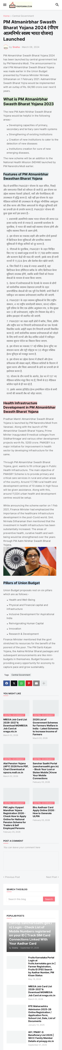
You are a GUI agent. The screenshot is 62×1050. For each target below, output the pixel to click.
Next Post (51, 877)
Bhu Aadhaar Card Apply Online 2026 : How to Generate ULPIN (44, 812)
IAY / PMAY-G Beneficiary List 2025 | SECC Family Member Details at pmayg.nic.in (41, 1036)
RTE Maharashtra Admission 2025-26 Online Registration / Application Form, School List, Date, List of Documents (41, 1013)
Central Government (23, 16)
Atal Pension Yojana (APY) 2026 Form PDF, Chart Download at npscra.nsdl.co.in (15, 768)
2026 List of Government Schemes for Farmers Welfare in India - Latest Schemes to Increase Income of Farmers (45, 727)
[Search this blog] (25, 899)
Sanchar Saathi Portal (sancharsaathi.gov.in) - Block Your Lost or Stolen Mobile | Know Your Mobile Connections (46, 771)
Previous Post (12, 877)
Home (6, 16)
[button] (4, 5)
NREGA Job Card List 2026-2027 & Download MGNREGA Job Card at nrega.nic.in (15, 725)
